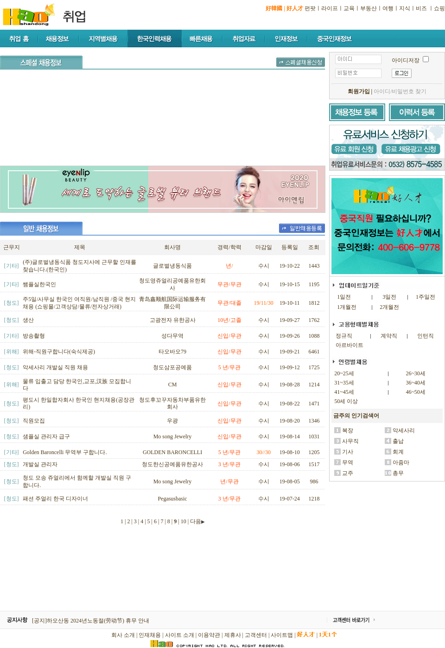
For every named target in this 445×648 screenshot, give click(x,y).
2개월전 (389, 307)
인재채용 (150, 635)
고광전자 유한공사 (173, 320)
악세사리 (404, 430)
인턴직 (425, 336)
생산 (28, 320)
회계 (398, 452)
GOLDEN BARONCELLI (172, 452)
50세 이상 (346, 401)
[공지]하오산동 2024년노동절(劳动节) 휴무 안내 (90, 620)
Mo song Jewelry (172, 436)
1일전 (344, 297)
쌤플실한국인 (39, 284)
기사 (347, 452)
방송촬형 (34, 336)
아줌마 (401, 462)
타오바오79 (172, 351)
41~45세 (344, 392)
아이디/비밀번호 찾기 (400, 91)
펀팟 (310, 8)
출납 (398, 441)
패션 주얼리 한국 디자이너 (55, 498)
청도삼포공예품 (172, 367)
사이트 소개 (179, 635)
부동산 (368, 8)
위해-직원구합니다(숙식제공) (59, 351)
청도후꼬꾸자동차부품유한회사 (172, 404)
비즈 (421, 8)
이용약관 (209, 635)
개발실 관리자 (40, 464)
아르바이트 (349, 345)
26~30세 (416, 373)
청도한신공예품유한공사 (172, 464)
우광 (172, 420)
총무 (398, 473)
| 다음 (196, 521)
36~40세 (416, 382)
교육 (349, 8)
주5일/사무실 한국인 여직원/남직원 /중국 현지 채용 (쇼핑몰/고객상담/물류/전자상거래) (79, 303)
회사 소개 (123, 635)
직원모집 (34, 420)
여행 (388, 8)
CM (172, 384)
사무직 (350, 441)
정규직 (344, 336)
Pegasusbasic (172, 498)
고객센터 (256, 635)
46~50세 (416, 392)
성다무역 (172, 336)
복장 (347, 430)
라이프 (329, 8)
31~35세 (344, 382)
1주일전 (425, 297)
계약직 (389, 336)
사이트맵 (282, 635)
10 (183, 521)
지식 (404, 8)
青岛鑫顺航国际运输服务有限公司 (172, 303)
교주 (347, 473)
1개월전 (346, 307)
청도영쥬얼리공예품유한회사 (172, 284)
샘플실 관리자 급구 (46, 436)
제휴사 (232, 635)
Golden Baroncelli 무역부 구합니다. (65, 452)
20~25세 (344, 373)
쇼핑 (439, 8)
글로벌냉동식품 (172, 266)
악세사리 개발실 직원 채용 (55, 367)
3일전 (389, 297)
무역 (347, 462)
